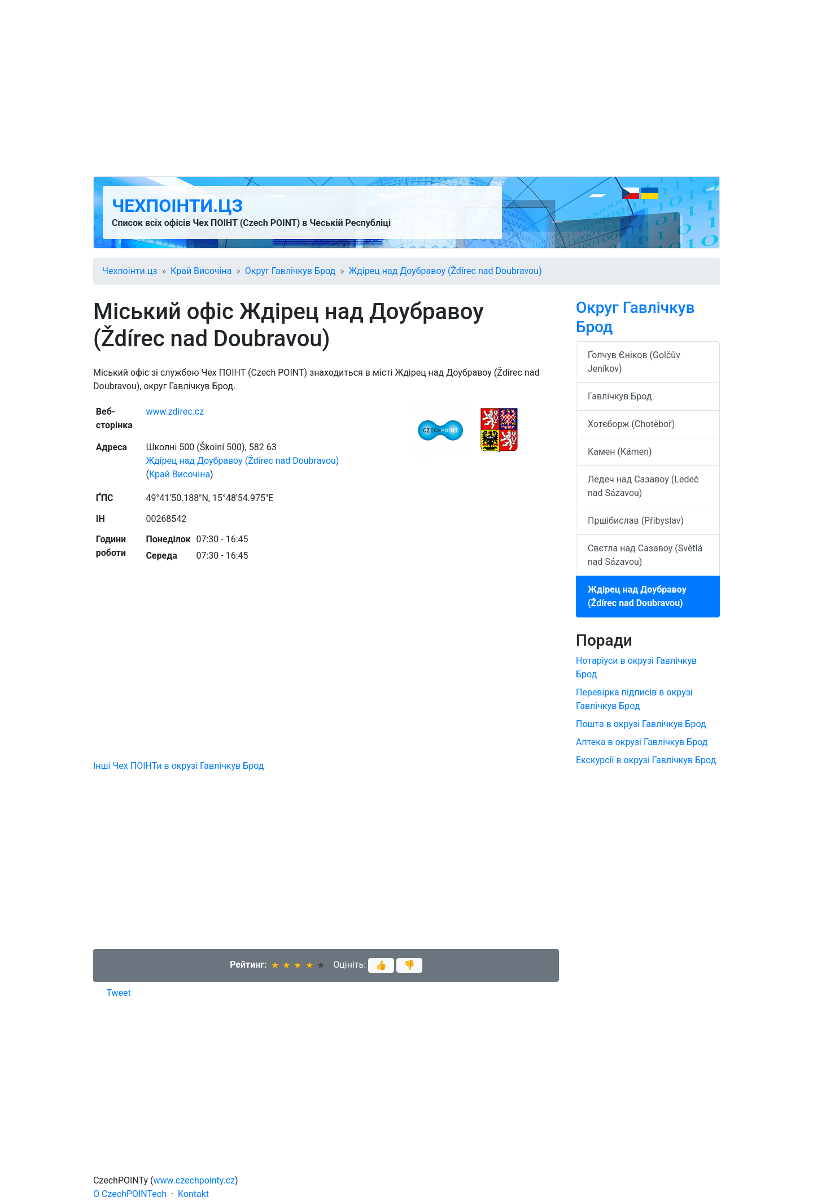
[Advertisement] (406, 88)
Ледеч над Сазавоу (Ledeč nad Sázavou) (643, 486)
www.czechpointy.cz (194, 1180)
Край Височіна (201, 271)
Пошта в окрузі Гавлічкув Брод (641, 724)
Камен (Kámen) (620, 451)
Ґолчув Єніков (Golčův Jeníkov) (634, 362)
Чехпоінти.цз (177, 205)
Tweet (119, 992)
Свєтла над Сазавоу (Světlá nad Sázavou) (645, 555)
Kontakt (193, 1194)
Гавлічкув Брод (620, 396)
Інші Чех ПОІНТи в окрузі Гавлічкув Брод (178, 765)
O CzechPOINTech (130, 1194)
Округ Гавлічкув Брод (290, 271)
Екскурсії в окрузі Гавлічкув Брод (646, 760)
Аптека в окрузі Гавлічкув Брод (641, 742)
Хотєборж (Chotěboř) (631, 424)
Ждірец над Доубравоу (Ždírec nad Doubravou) (445, 271)
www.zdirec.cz (175, 411)
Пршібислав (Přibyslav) (636, 520)
